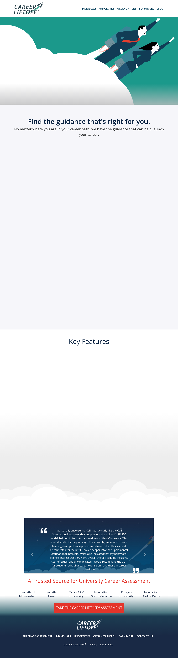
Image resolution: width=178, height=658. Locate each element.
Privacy (93, 644)
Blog (160, 8)
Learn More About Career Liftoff (27, 69)
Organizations (126, 8)
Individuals (89, 8)
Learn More (146, 8)
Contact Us (144, 636)
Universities (106, 8)
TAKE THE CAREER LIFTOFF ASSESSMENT (89, 607)
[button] (32, 554)
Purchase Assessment (37, 636)
